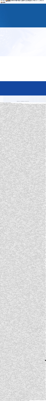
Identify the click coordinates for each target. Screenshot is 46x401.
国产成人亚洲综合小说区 (26, 393)
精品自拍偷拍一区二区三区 (43, 367)
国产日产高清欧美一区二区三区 (12, 104)
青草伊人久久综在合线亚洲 (21, 390)
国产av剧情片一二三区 (37, 393)
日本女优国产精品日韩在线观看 (32, 378)
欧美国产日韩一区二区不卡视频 (42, 121)
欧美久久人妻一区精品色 (10, 168)
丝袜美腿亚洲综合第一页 (23, 389)
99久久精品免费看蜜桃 (33, 162)
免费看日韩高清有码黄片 (5, 137)
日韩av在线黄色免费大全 (34, 197)
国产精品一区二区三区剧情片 (6, 147)
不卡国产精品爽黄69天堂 (24, 320)
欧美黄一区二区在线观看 (16, 222)
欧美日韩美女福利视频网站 (22, 272)
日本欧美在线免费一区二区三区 (20, 319)
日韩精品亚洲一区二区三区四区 (22, 346)
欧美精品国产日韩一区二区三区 (22, 222)
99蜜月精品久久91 (2, 248)
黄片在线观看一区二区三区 (28, 266)
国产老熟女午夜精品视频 (39, 266)
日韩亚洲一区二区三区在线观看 (42, 319)
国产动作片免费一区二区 (6, 354)
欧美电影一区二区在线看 (27, 328)
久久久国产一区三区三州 (10, 295)
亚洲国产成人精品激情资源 (22, 238)
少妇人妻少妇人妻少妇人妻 (8, 319)
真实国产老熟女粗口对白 (12, 147)
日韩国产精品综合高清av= (29, 178)
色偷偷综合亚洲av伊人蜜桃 (42, 323)
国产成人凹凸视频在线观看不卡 (13, 160)
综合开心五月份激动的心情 (6, 341)
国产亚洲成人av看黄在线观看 (31, 368)
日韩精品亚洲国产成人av (35, 262)
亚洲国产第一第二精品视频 (42, 310)
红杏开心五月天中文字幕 (17, 394)
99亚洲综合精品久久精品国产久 (11, 134)
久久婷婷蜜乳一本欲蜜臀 (29, 117)
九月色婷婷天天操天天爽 (41, 296)
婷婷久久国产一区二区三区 (40, 357)
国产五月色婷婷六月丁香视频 (27, 292)
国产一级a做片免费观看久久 (26, 361)
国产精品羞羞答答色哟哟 (42, 234)
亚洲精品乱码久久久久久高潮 (10, 226)
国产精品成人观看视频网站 (5, 249)
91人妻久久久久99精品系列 (28, 308)
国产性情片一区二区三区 (17, 339)
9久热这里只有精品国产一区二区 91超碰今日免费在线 (20, 150)
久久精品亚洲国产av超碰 (13, 325)
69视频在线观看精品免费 (21, 393)
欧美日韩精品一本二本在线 (43, 109)
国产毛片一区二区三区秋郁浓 (13, 136)
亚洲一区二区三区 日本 (3, 353)
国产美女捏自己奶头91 (27, 187)
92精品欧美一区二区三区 (25, 107)
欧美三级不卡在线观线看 (20, 142)
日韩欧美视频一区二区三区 (19, 325)
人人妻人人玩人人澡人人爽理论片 (15, 198)
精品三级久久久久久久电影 (13, 367)
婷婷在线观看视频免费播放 (8, 305)
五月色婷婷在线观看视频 (26, 190)
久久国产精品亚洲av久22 (31, 125)
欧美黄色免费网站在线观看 (24, 171)
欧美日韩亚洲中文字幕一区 (30, 151)
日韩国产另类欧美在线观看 (19, 360)
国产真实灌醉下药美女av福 (5, 272)
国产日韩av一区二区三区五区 (38, 215)
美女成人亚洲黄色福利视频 (31, 241)
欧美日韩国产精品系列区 (17, 147)
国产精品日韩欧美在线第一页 (31, 148)
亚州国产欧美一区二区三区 (30, 227)
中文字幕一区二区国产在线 (20, 179)
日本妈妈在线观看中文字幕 (24, 167)
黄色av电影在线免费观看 (41, 181)
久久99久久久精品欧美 (33, 286)
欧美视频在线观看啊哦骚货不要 (14, 215)
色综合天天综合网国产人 (15, 218)
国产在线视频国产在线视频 (18, 134)
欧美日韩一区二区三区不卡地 (19, 378)
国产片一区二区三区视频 (10, 332)
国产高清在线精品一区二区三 (29, 269)
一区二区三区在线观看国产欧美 (37, 275)
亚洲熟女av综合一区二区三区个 (13, 231)
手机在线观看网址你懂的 (36, 255)
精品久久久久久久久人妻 (37, 285)
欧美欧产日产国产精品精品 (16, 400)
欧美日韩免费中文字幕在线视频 (24, 228)
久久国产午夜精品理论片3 (25, 375)
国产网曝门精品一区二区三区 (39, 237)
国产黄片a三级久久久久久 (17, 385)
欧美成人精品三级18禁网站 (24, 344)
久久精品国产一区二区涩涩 (3, 145)
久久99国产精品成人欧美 (39, 321)
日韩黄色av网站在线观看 (24, 330)
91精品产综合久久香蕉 (33, 364)
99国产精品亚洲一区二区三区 (18, 159)
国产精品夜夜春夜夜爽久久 (27, 280)
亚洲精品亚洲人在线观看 (41, 346)
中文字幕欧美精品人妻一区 (30, 181)
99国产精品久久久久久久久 (11, 209)
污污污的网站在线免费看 (37, 247)
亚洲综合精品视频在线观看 (11, 394)
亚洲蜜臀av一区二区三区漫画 (37, 267)
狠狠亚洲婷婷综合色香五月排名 (21, 308)
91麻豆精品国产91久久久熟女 (3, 368)
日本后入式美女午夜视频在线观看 (9, 172)
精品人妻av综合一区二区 (11, 220)
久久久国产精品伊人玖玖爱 (11, 244)
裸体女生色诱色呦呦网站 (4, 239)
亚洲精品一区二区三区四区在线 (18, 176)
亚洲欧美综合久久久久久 (39, 173)
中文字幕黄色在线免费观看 (21, 218)
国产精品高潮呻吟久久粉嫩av (4, 198)
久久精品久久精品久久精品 (24, 184)
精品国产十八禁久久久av (38, 106)
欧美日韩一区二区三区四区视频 (24, 124)
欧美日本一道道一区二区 (34, 140)
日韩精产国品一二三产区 (26, 170)
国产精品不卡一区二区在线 (23, 274)
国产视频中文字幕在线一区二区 (42, 222)
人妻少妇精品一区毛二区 (13, 204)
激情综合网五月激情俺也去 (41, 260)
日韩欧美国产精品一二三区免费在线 (6, 200)
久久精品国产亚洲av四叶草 (22, 242)
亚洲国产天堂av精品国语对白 (38, 298)
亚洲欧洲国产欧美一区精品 (4, 144)
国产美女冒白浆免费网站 (6, 107)
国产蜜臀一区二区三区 (11, 111)
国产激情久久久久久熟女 (40, 272)
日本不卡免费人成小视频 (39, 242)
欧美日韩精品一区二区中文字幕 (4, 400)
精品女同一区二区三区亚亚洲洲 (12, 176)
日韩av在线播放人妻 (6, 242)
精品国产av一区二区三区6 (37, 241)
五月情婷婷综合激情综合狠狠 (42, 134)
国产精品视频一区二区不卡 (8, 300)
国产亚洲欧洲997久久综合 (37, 154)
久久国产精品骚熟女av (42, 353)
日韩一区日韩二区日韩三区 (8, 349)
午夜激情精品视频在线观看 (43, 179)
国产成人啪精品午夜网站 (39, 145)
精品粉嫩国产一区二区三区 (28, 386)
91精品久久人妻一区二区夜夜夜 (27, 390)
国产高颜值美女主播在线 (41, 396)
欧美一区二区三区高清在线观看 (4, 110)
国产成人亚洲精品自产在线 (35, 132)
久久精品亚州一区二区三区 (22, 211)
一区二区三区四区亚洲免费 (38, 192)
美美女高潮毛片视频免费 (7, 258)
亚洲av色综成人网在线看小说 (8, 285)
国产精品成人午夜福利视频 (34, 366)
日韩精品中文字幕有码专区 (41, 117)
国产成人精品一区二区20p (30, 203)
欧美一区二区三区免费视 (22, 260)
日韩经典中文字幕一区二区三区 (36, 354)
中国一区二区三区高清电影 (22, 161)
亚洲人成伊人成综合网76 (8, 245)
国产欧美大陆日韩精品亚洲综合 (7, 131)
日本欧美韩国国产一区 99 (30, 134)
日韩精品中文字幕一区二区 (17, 148)
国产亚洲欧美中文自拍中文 (40, 316)
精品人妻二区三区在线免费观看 (17, 124)
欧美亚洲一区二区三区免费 (22, 316)
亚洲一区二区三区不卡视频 (3, 273)
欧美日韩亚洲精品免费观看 (27, 173)
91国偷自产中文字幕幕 (22, 355)
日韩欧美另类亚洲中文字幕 (31, 285)
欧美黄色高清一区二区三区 (40, 249)
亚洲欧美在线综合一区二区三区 (11, 379)
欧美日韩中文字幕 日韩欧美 (26, 154)
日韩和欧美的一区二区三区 (11, 270)
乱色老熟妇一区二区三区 (6, 156)
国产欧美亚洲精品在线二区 (42, 204)
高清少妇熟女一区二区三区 (5, 219)
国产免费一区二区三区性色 (10, 393)
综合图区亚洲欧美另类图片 (32, 273)
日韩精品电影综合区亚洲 (34, 289)
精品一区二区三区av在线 (11, 106)
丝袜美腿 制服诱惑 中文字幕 (32, 231)
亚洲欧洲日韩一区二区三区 (6, 117)
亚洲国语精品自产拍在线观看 (32, 251)
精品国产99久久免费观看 (20, 353)
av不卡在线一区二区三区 (6, 342)
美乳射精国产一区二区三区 (11, 303)
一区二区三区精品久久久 (43, 170)
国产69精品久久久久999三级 (31, 204)
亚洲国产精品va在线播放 (20, 114)
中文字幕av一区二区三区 (30, 156)
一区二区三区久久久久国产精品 (39, 120)
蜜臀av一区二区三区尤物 (42, 190)
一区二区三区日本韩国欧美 (33, 165)
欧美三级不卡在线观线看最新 (17, 202)
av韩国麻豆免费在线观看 (22, 147)
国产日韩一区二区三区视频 (28, 334)
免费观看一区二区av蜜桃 (42, 164)
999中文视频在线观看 (5, 286)
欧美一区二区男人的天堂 (17, 137)
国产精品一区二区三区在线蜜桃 (10, 140)
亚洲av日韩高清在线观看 (41, 269)
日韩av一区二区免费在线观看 (36, 209)
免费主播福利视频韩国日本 (42, 363)
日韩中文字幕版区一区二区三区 (32, 350)
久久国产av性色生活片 (21, 145)
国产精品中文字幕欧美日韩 (40, 214)
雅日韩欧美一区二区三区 (35, 270)
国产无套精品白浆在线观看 (13, 184)
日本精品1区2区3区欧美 (8, 123)
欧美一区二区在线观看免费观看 (29, 206)
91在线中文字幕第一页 (24, 342)
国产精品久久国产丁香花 (11, 399)
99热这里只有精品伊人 (22, 187)
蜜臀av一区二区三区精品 (20, 186)
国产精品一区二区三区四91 (36, 323)
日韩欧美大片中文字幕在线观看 (24, 200)
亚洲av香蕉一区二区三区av (39, 147)
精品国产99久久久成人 (14, 299)
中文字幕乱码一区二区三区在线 (34, 390)
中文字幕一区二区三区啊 (42, 317)
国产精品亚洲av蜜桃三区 (7, 283)
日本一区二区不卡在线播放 (42, 382)
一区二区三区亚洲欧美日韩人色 (33, 283)
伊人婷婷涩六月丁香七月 (40, 137)
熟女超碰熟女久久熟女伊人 (33, 309)
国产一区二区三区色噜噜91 (24, 181)
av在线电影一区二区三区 (31, 190)
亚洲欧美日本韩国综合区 (33, 343)
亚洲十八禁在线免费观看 (31, 179)
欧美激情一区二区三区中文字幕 (23, 233)
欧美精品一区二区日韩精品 (28, 272)
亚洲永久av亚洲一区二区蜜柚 (31, 383)
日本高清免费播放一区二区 (17, 249)
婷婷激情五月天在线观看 (4, 377)
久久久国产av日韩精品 (8, 194)
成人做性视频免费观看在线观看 (33, 256)
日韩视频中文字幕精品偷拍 (22, 135)
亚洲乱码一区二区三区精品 (23, 202)
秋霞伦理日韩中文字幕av (36, 382)
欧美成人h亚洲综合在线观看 (5, 256)
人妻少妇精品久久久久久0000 (21, 278)
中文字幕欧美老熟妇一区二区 (25, 156)
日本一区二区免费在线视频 (25, 237)
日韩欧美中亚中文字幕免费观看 (40, 110)
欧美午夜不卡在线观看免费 (4, 253)
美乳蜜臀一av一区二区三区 (28, 223)
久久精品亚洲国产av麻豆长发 (29, 311)
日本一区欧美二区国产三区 (8, 328)
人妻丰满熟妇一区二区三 (8, 125)
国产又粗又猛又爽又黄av (15, 153)
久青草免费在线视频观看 (9, 173)
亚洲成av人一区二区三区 (41, 253)
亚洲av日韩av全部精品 (3, 328)
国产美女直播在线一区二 (3, 162)
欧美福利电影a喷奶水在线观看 (6, 159)
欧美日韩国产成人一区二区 (29, 197)
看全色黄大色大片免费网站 (25, 136)
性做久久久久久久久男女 (12, 200)
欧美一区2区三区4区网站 (22, 115)
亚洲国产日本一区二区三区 (22, 223)
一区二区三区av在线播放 (27, 106)
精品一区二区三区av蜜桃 (29, 202)
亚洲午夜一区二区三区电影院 (25, 277)
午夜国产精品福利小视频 (19, 317)
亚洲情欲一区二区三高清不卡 (10, 122)
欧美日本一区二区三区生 (34, 355)
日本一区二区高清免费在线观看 (13, 321)
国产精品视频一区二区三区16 (5, 134)
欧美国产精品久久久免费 (27, 219)
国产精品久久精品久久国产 (41, 128)
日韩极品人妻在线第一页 (16, 386)
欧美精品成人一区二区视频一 (28, 355)
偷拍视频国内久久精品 (6, 192)
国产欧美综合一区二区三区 (16, 259)
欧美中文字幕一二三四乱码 (24, 244)
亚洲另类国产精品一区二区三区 (26, 349)
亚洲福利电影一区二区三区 (25, 397)
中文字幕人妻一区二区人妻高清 (24, 379)
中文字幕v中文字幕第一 (41, 239)
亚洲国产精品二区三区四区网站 (32, 291)
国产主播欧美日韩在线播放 (5, 331)
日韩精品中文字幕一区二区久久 (17, 209)
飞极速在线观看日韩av (19, 240)
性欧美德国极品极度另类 (22, 281)
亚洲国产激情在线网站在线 (11, 381)
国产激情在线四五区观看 (13, 349)
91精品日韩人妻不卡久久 (28, 399)
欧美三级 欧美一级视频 (22, 249)
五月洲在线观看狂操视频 (19, 342)
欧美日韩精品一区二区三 (12, 341)
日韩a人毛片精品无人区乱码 (37, 313)
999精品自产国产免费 (13, 345)
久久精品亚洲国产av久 (38, 343)
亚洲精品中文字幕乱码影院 (18, 183)
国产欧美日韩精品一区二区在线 (22, 157)
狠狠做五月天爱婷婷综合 (18, 109)
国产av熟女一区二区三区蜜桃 (16, 286)
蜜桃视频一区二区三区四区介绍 (22, 399)
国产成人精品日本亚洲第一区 (34, 217)
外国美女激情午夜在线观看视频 (12, 342)
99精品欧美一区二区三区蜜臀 (30, 325)
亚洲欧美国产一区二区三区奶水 (31, 380)
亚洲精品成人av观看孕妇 (18, 146)
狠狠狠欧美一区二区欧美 (10, 292)
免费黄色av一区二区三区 (40, 118)
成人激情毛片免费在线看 (37, 383)
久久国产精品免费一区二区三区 (37, 288)
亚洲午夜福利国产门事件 (37, 123)
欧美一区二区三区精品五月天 (14, 123)
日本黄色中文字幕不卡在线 (35, 220)
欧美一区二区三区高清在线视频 (18, 192)
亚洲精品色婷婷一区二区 (21, 216)
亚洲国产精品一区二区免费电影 (19, 107)
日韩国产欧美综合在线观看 (8, 345)
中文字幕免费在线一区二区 (24, 388)
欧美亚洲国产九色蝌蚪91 (27, 347)
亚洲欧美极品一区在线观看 (11, 124)
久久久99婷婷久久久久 (26, 338)
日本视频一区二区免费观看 (20, 160)
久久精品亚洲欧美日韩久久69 (5, 381)
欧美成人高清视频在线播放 (13, 212)
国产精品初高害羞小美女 (32, 361)
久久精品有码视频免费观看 (15, 391)
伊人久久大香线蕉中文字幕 (21, 391)
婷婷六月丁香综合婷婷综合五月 (30, 255)
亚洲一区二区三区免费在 (39, 345)
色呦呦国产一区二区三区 (11, 223)
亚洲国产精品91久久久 (41, 178)
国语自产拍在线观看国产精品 (19, 367)
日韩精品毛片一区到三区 (34, 295)
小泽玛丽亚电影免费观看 (35, 236)
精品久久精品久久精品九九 (43, 125)
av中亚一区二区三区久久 (25, 336)
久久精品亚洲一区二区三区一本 (19, 225)
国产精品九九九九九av (14, 114)
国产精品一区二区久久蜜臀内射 (15, 250)
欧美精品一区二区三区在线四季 (8, 114)
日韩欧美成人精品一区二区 (24, 109)
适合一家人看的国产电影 (35, 167)
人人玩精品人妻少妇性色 (42, 156)
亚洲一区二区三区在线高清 (3, 396)
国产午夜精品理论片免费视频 (7, 160)
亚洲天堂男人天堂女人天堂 (12, 146)
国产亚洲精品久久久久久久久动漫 (14, 334)
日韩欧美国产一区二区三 (17, 219)
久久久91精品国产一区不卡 (40, 104)
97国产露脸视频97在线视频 (32, 143)
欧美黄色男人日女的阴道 (29, 159)
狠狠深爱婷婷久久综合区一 (17, 381)
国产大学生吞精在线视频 (12, 374)
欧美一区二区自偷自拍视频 (33, 252)
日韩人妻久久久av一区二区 (11, 249)
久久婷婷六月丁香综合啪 (11, 281)
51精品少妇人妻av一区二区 (15, 142)
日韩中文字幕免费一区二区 (36, 239)
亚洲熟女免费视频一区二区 (28, 113)
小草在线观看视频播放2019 (43, 354)
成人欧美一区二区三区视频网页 (25, 192)
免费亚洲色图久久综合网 (33, 198)
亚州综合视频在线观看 (34, 110)
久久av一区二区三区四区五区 (11, 272)
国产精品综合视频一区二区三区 (13, 333)
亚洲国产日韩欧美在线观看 (28, 140)
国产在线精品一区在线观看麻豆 (18, 327)
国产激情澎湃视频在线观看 (34, 214)
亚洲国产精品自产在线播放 (4, 278)
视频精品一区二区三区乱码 (13, 228)
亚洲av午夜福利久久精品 (13, 258)
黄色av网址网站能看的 (5, 168)
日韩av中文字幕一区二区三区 (35, 117)
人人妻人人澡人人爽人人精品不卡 (17, 244)
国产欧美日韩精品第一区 (22, 180)
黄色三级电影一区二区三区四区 (40, 180)
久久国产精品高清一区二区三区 (30, 310)
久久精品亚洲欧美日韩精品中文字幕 (29, 239)
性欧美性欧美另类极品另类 (42, 261)
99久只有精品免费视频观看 (11, 365)
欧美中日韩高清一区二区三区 (4, 364)
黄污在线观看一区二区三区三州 (12, 183)
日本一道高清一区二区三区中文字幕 (27, 372)
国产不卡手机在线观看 (15, 173)
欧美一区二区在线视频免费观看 (30, 109)
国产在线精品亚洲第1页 (7, 360)
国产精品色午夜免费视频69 (30, 158)
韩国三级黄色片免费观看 (14, 317)
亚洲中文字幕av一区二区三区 (17, 206)
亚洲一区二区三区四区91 (34, 307)
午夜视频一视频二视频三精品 (29, 346)
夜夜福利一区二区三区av (10, 266)
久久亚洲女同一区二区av (18, 139)
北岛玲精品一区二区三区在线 (6, 203)
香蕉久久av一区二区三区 (13, 356)
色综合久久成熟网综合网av (37, 367)
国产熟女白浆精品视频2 (25, 353)
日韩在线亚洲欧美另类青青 (10, 361)
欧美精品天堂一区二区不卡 (37, 153)
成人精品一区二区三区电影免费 (39, 218)
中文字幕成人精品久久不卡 (8, 302)
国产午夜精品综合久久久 (22, 295)
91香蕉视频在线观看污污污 (6, 269)
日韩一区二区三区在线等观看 (28, 249)
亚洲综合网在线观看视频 (4, 314)
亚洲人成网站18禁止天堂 (20, 397)
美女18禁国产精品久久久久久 (28, 110)
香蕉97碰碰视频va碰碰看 (34, 184)
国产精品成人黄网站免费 (34, 115)
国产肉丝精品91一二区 (20, 302)
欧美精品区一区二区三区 (23, 258)
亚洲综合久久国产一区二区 (35, 352)
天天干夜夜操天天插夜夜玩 (25, 191)
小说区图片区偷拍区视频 (14, 350)
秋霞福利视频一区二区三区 (9, 170)
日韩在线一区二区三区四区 (6, 222)
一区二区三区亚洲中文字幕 (38, 186)
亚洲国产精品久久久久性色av (14, 154)
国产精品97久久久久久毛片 (5, 129)
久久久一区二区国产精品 (36, 151)
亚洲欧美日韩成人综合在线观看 (42, 209)
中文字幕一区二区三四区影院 (6, 220)
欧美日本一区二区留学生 (6, 374)
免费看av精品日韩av (9, 198)
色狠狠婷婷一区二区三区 (43, 267)
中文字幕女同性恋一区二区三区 (18, 203)
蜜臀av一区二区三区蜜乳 (31, 363)
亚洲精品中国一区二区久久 (19, 285)
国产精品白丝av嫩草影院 (22, 341)
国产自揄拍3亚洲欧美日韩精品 (24, 270)
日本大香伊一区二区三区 (16, 211)
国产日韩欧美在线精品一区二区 (40, 217)
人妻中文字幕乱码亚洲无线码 (17, 140)
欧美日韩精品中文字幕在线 (5, 332)
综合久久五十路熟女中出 (36, 139)
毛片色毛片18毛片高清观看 (42, 342)
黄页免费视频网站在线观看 (14, 194)
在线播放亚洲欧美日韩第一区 (16, 115)
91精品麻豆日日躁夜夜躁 (11, 202)
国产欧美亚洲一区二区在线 (3, 241)
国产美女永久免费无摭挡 (39, 150)
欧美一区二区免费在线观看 (31, 317)
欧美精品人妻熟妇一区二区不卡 (25, 240)
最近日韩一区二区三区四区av (13, 179)
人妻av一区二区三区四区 (6, 139)
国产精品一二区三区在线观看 (16, 161)
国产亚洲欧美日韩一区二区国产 (37, 114)
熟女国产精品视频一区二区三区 (30, 303)
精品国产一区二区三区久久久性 (11, 144)
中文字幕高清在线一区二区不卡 (24, 146)
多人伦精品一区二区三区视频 (13, 133)
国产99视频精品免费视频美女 (6, 104)
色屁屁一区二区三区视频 (22, 129)
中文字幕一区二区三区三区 (37, 112)
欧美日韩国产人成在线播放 (7, 297)
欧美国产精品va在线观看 (11, 269)
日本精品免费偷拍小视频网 (23, 253)
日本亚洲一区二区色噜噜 (23, 239)
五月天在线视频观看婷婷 (18, 258)
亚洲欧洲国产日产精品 (35, 183)
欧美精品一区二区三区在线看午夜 (24, 148)
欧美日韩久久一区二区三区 (14, 191)
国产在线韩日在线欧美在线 (28, 172)
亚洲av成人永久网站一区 (21, 256)
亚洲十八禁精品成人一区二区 (30, 253)
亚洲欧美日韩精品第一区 (42, 124)
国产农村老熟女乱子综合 (35, 296)
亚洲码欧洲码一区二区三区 (14, 131)
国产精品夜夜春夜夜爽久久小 (39, 182)
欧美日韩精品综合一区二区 (7, 133)
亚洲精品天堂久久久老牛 (5, 126)
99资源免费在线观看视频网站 (15, 343)
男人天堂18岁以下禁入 (26, 259)
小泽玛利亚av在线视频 (36, 204)
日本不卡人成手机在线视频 (3, 369)
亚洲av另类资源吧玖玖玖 (29, 392)
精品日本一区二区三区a (2, 302)
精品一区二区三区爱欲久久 (23, 144)
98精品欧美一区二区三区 (35, 356)
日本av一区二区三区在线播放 (41, 197)
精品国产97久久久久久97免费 (33, 345)
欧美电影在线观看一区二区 (6, 183)
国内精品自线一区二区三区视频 (37, 331)
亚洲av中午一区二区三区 (35, 206)
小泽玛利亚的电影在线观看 (32, 225)
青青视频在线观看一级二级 (30, 169)
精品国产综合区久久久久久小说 (24, 134)
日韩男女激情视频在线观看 (27, 321)
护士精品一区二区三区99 (5, 260)
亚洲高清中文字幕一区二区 (18, 374)
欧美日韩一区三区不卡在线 (17, 129)
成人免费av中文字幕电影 (40, 132)
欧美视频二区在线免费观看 (9, 162)
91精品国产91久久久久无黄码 (20, 154)
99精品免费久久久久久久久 (13, 193)
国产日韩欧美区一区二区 (5, 209)
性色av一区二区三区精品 (14, 170)
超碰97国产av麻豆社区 (19, 297)
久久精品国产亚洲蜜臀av (41, 203)
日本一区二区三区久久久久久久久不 (35, 161)
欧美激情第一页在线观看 (7, 212)
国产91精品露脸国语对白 (23, 209)
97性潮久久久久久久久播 (26, 112)
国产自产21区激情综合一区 (33, 211)
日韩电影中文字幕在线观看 (19, 368)
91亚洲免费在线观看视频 (21, 286)
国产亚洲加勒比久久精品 (31, 131)
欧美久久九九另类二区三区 (16, 266)
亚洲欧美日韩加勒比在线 (15, 267)
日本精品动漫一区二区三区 (24, 297)
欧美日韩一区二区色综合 (7, 330)
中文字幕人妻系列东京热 (33, 223)
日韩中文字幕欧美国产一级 (10, 377)
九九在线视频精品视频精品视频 (39, 248)
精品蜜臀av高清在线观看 (22, 219)
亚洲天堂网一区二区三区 (27, 278)
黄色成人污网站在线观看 (3, 165)
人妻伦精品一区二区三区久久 (26, 186)
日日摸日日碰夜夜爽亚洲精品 (31, 124)
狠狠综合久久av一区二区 (10, 180)
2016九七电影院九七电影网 (37, 133)
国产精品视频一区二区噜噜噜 (13, 117)
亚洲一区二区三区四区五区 (18, 264)
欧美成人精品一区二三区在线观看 (32, 349)
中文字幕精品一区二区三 (38, 212)
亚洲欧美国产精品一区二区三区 (11, 371)
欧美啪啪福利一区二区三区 (3, 347)
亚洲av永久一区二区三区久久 (37, 299)
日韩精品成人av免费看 (2, 258)
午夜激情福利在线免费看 (24, 204)
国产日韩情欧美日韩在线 (17, 217)
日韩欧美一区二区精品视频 (23, 121)
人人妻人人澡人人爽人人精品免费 (41, 115)
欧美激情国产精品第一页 (41, 356)
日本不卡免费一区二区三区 (38, 333)
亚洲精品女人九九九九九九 (29, 220)
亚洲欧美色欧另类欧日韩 (40, 135)
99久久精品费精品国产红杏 (4, 173)
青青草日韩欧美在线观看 (42, 175)
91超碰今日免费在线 (33, 394)
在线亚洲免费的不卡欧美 (5, 339)
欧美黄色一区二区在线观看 (19, 333)
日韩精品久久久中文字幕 (35, 264)
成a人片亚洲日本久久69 (22, 113)
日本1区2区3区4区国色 (23, 311)
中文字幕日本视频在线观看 (5, 365)
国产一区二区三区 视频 (28, 147)
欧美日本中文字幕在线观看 (13, 378)
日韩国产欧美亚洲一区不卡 (29, 128)
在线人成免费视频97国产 (37, 231)
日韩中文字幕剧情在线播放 (18, 151)
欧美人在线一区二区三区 (23, 206)
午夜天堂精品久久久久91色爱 (24, 104)
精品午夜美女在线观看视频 (34, 113)
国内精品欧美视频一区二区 (11, 137)
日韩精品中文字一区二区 (18, 323)
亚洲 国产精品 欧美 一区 (30, 300)
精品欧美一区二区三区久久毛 (35, 260)
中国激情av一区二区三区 (40, 167)
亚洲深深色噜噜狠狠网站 (6, 189)
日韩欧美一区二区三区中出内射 (32, 120)
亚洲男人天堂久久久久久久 (42, 320)
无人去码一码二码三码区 (22, 307)
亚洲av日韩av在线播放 (34, 122)
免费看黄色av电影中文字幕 (38, 228)
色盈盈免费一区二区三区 (28, 385)
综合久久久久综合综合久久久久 (32, 248)
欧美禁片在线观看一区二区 (31, 336)
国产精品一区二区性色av (28, 287)
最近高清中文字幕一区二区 (7, 171)
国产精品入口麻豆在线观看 (34, 168)
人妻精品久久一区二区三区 (17, 144)
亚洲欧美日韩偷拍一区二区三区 (15, 328)
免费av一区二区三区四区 (27, 381)
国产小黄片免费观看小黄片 (40, 335)
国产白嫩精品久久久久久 (23, 296)
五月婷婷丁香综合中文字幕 (3, 170)
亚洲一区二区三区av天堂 (34, 324)
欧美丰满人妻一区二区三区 (21, 143)
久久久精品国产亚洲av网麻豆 (23, 164)
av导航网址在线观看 (21, 400)
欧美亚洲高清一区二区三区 (34, 118)
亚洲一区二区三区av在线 (24, 175)
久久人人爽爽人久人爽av (8, 215)
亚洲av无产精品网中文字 (39, 256)
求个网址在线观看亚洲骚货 (12, 203)
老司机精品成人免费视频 (23, 128)
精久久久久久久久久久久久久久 (29, 354)
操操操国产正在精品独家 (20, 190)
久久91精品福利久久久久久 (5, 106)
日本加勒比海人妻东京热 (43, 112)
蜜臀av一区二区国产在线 (32, 250)
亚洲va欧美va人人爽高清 (26, 125)
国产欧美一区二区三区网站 (6, 167)
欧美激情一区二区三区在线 (32, 106)
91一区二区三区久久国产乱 (10, 190)
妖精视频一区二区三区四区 (31, 193)
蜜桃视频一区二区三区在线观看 (30, 331)
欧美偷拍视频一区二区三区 (21, 168)
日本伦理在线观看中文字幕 (37, 193)
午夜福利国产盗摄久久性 (42, 123)
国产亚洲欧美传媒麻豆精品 (43, 133)
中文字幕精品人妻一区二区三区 (42, 236)
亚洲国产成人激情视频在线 (7, 227)
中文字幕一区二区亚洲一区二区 (14, 302)
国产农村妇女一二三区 (29, 104)
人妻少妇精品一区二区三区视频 (21, 165)
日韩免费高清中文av (18, 104)
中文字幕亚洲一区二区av (37, 251)
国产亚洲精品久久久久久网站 (6, 231)
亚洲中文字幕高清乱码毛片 (31, 133)
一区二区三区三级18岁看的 (41, 270)
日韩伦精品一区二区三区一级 (20, 298)
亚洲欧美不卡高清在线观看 (29, 342)
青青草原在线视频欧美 (40, 146)
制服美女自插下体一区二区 (20, 123)
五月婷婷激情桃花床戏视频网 (7, 320)
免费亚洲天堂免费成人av (15, 278)
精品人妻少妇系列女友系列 (23, 126)
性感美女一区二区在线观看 (12, 128)
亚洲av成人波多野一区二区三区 (29, 296)
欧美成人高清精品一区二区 (24, 151)
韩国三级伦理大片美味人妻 (16, 252)
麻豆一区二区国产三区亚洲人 (36, 181)
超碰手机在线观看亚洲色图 (26, 263)
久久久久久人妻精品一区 (23, 178)
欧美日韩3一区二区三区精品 (35, 137)
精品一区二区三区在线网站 (41, 311)
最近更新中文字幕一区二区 (11, 288)
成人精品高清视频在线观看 (21, 343)
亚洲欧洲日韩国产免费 (5, 190)
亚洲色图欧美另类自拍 (20, 284)
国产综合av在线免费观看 (37, 205)
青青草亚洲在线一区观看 (32, 319)
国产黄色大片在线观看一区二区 (16, 295)
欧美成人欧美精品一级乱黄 (36, 156)
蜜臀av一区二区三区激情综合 (5, 176)
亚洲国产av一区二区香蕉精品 (28, 341)
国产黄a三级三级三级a (21, 106)
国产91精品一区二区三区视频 (24, 158)
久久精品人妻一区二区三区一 (29, 132)
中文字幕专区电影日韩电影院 (34, 238)
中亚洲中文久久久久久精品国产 (13, 375)
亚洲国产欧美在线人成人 (2, 345)
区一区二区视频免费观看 (42, 148)
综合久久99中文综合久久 (23, 374)
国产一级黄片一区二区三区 (34, 388)
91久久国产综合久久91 (29, 344)
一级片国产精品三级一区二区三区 (35, 392)
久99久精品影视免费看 (10, 132)
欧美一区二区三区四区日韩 (40, 238)
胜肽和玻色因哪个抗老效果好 (26, 195)
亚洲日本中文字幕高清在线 (13, 205)
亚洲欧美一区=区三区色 (16, 216)
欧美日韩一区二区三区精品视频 (21, 214)
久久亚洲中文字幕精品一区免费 (16, 132)
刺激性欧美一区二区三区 (25, 179)
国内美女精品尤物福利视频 (11, 316)
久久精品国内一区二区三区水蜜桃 (39, 338)
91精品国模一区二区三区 (16, 223)
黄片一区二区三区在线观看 (10, 115)
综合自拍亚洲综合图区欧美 (22, 110)
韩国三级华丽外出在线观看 (30, 111)
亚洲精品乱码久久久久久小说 (13, 360)
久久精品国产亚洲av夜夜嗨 (32, 358)
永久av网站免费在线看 (41, 325)
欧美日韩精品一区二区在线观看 (4, 113)
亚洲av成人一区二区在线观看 (42, 159)
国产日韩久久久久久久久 (13, 291)
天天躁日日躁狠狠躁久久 (8, 280)
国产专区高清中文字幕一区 (34, 335)
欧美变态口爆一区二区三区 (10, 400)
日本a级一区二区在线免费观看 (29, 226)
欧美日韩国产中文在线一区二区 (40, 365)
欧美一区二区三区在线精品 (26, 241)
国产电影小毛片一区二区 (24, 183)
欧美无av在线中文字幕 (24, 208)
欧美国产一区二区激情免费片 (32, 107)
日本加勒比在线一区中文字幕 (33, 195)
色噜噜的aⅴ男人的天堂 (5, 244)
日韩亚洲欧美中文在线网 (29, 258)
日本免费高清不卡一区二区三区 (34, 172)
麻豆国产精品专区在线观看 (18, 197)
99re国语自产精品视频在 (36, 322)
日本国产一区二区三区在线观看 (36, 208)
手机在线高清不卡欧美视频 (21, 338)
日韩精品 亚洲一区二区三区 (15, 214)
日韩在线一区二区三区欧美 (21, 250)
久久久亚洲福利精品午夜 (16, 106)
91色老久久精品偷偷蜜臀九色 (36, 222)
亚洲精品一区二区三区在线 (19, 212)
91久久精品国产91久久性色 (5, 355)
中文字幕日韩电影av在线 (30, 200)
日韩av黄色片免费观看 (26, 143)
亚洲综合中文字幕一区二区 (6, 128)
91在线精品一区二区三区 (10, 286)
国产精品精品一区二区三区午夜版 (6, 322)
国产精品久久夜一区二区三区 (40, 122)
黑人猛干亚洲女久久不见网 (42, 374)
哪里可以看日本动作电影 (34, 332)
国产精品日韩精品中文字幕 (31, 302)
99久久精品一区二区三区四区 (30, 244)
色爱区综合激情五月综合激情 (41, 307)
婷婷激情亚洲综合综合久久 (14, 263)
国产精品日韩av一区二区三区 (27, 182)
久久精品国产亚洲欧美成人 (20, 112)
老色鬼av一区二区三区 (2, 300)
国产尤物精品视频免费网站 (35, 258)
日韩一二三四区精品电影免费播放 (30, 382)
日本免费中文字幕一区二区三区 (8, 143)
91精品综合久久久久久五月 (38, 143)
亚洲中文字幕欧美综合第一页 (7, 344)
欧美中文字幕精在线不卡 (39, 280)
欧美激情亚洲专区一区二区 (41, 276)
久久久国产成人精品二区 (30, 270)
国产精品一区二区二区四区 (26, 275)
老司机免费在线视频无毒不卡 (35, 272)
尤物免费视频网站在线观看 (29, 234)
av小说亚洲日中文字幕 (22, 118)
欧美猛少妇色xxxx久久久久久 (20, 173)
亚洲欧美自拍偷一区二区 (6, 294)
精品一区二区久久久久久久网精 (8, 186)
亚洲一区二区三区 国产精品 (28, 180)
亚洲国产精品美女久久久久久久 (9, 218)
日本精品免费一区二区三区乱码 (19, 363)
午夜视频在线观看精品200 (15, 143)
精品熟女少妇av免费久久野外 (22, 328)
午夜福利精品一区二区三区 (7, 237)
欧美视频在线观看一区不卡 (19, 247)
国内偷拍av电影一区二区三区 (22, 364)
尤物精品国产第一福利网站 (12, 366)
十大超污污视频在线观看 (9, 278)
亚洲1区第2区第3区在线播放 (19, 294)
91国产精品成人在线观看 (23, 324)
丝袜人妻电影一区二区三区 (38, 394)
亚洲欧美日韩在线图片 (31, 322)
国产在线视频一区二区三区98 (32, 186)
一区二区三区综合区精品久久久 (39, 162)
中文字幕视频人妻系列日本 (20, 215)
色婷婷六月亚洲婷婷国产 (24, 368)
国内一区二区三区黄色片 (31, 114)
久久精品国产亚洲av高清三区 (36, 342)
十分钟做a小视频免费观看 (18, 296)
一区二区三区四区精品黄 (3, 284)
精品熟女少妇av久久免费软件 (24, 111)
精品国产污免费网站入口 (38, 129)
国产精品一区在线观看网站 (8, 195)
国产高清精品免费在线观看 (31, 367)
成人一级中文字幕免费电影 (37, 375)
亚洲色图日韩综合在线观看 (19, 175)
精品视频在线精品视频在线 (19, 136)
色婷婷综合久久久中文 (36, 380)
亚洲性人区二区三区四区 (23, 385)
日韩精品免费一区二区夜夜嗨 (39, 358)
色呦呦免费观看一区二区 (24, 323)
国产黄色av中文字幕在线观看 (12, 178)
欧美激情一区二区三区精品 (16, 364)
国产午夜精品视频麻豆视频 (4, 266)
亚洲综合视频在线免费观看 (33, 328)
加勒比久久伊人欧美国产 (43, 299)
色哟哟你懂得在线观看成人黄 (17, 239)
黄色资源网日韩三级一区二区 (7, 225)
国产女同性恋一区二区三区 (10, 164)
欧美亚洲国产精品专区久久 (5, 274)
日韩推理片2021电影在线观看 (33, 280)
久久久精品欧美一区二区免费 (15, 289)
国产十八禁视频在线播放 (41, 371)
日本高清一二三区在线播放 (28, 238)
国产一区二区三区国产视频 (9, 289)
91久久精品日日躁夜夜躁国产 (4, 307)
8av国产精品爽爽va (35, 233)
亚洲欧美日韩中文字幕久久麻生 (35, 126)
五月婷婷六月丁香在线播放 (17, 220)
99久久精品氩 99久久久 (7, 229)
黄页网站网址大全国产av (21, 153)
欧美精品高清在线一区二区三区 (9, 145)
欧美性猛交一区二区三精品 (7, 184)
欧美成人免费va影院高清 (34, 180)
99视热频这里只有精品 (38, 306)
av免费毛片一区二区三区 (15, 393)
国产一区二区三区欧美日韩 (18, 121)
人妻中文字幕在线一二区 (9, 391)
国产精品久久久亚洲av (30, 146)
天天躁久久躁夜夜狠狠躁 (7, 388)
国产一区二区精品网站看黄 (31, 176)
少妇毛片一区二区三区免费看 (38, 292)
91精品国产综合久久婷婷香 (30, 183)
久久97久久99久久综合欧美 (41, 287)
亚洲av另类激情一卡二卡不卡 (36, 111)
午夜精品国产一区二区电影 (33, 182)
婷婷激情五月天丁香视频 (34, 202)
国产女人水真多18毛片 (6, 146)
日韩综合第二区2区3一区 (9, 306)
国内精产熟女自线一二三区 (16, 110)
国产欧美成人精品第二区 (16, 226)
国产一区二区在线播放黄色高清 (35, 159)
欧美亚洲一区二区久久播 (16, 281)
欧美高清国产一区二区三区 (12, 189)
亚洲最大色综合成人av (22, 352)
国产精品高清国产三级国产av (36, 360)
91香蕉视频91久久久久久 (37, 310)
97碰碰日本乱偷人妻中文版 (22, 276)
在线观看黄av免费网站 (17, 272)
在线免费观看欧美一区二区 (7, 205)
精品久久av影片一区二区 (19, 191)
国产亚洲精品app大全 (16, 365)
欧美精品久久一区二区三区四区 (14, 397)
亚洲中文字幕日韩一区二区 (17, 189)
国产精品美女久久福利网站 (30, 294)
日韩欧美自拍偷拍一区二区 (40, 172)
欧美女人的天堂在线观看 (24, 169)
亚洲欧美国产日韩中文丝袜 (34, 135)
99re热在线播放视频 (23, 189)
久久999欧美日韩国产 (30, 284)
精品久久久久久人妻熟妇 (30, 175)
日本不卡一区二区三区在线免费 (28, 115)
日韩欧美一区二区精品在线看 (25, 247)
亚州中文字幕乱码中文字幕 (10, 287)
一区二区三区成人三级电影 (18, 120)
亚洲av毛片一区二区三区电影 (28, 198)
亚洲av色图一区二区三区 (24, 159)
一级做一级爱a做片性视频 (31, 298)
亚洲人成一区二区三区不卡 (22, 386)
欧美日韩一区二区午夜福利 (28, 137)
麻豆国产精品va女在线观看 (25, 261)
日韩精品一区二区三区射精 (37, 368)
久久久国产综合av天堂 (33, 372)
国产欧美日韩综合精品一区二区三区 (21, 162)
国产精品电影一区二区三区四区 (33, 216)
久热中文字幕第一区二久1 (39, 198)
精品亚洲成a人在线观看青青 (12, 181)
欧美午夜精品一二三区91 (33, 129)
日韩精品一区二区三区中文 (24, 229)
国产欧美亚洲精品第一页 (23, 392)
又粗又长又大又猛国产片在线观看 (10, 389)
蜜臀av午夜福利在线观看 (29, 327)
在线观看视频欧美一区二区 (11, 219)
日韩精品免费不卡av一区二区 (42, 171)
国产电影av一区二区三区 (19, 299)
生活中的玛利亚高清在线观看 (11, 311)
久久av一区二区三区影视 (12, 310)
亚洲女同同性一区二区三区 (42, 208)
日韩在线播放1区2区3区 (13, 277)
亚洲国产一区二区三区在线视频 (26, 345)
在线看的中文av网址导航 (12, 118)
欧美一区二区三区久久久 (36, 203)
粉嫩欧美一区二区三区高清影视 (31, 160)
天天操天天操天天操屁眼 (36, 320)
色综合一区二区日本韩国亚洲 (36, 121)
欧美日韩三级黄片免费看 (32, 154)
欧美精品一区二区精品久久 (42, 322)
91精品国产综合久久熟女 (14, 162)
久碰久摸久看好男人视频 (18, 184)
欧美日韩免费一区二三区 (10, 259)
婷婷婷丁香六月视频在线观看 (4, 393)
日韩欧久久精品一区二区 (16, 357)
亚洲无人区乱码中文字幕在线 (32, 247)
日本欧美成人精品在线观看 (39, 230)
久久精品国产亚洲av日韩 (19, 194)
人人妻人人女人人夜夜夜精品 (12, 158)
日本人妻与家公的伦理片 (39, 355)
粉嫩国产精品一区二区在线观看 (25, 120)
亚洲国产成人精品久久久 (43, 176)
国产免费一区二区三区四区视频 (16, 332)
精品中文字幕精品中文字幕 (14, 125)
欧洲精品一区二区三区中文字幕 (17, 111)
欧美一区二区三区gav (41, 169)
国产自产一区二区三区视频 (36, 144)
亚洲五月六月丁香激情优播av (24, 303)
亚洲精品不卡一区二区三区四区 (27, 357)
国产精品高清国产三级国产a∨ (34, 385)
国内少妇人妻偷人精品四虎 (28, 126)
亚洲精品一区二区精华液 (13, 237)
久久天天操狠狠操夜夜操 (41, 189)
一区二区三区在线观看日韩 (12, 159)
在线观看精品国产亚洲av (24, 310)
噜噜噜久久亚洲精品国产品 (36, 169)
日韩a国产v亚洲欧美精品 (33, 219)
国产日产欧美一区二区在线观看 (13, 297)
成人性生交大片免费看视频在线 (7, 350)
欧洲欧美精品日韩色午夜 (39, 347)
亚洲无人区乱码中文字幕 (25, 205)
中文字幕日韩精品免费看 (37, 125)
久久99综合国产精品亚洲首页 (38, 107)
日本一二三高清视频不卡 (25, 299)
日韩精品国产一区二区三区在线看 (26, 369)
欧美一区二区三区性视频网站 (4, 201)
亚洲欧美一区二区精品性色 (19, 261)
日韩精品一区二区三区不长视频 (10, 253)
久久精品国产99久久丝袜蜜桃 (12, 169)
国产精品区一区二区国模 (4, 216)
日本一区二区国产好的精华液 (12, 139)
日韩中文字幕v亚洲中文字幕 (9, 369)
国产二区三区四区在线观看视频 (17, 303)
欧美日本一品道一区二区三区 (23, 236)
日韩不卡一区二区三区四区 (21, 289)
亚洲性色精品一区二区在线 (22, 172)
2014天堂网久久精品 (37, 319)
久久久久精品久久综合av (30, 191)
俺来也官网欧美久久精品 (33, 381)
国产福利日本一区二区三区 (28, 252)
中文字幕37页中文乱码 (18, 117)
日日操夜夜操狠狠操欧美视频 (9, 182)
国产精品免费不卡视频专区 (13, 208)
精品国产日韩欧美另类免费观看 (39, 286)
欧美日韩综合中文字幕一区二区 (33, 187)
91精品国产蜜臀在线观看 (7, 151)
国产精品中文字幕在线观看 (17, 128)
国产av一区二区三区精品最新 (9, 308)
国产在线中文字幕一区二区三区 (16, 122)
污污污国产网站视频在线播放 (17, 274)
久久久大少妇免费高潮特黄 (3, 386)
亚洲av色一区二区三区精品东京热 (20, 305)
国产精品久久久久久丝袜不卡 (37, 179)
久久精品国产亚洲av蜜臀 (7, 109)
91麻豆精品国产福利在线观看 (7, 263)
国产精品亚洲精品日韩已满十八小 (12, 156)
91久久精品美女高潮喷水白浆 (4, 252)
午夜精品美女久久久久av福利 (41, 184)
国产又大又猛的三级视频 (39, 201)
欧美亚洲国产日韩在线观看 (26, 153)
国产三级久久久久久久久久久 (38, 397)
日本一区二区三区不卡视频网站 (25, 212)
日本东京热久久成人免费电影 (19, 169)
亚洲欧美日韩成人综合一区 (13, 300)
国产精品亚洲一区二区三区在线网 (27, 145)
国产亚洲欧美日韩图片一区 (33, 218)
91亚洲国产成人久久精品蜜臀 (39, 278)
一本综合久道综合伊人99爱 (41, 262)
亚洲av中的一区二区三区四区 (6, 366)
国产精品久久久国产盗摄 (24, 327)
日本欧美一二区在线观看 (30, 229)
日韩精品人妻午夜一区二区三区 (11, 234)
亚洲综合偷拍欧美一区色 (11, 126)
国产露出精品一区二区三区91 (29, 164)
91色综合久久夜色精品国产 (31, 299)
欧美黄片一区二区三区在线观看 (42, 161)
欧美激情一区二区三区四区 (4, 259)
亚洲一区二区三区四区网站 (41, 183)
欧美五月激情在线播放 (11, 222)
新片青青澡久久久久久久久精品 (7, 193)
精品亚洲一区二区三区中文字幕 (26, 333)
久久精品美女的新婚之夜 (36, 190)
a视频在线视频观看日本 (4, 226)
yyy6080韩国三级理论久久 (29, 208)
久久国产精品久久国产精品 (27, 286)
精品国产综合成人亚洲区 (4, 295)
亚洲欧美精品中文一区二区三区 (36, 175)
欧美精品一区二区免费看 (25, 284)
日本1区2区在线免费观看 (29, 264)
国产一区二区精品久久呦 (3, 218)
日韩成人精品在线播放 (36, 325)
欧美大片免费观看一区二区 (10, 252)
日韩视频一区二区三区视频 (18, 200)
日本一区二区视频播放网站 (28, 118)
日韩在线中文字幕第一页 (14, 112)
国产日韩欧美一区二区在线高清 (14, 195)
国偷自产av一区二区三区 (34, 266)
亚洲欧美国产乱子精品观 (29, 233)
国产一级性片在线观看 (25, 380)
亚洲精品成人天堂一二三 (40, 366)
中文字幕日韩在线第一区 (13, 330)
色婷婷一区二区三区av (32, 389)
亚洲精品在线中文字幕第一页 (23, 122)
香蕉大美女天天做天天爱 (23, 197)
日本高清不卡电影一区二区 (40, 324)
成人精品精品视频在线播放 (31, 112)
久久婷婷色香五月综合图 (6, 111)
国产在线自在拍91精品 (7, 120)
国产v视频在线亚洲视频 (40, 258)
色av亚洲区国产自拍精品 (34, 339)
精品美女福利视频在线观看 (28, 157)
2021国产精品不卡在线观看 (37, 302)
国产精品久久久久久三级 (30, 297)
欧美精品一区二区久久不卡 (19, 133)
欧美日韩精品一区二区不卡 (13, 363)
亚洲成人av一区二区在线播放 (24, 288)
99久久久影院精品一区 (43, 195)
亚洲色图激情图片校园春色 (25, 193)
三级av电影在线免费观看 (7, 321)
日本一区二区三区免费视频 (25, 176)
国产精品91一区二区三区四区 (7, 248)
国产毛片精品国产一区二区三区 (41, 202)
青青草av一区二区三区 (12, 327)
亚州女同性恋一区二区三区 (4, 346)
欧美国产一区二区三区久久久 (3, 306)
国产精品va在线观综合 (32, 313)
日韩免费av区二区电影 (32, 153)
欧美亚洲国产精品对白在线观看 (35, 128)
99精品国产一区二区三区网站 (27, 343)
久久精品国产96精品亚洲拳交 (23, 132)
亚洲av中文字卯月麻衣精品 (13, 227)
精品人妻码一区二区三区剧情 (3, 309)
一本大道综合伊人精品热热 (9, 284)
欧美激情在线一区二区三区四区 (31, 228)
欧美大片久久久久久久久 (13, 305)
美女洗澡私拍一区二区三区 (3, 338)
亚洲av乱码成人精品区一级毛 (18, 311)
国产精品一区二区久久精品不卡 (27, 289)
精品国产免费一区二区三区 (23, 366)
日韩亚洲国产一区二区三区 (10, 346)
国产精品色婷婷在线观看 (5, 223)
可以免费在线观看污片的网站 (4, 112)
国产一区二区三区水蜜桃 (9, 187)
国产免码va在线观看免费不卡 (28, 295)
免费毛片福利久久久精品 (12, 385)
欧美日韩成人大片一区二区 (42, 336)
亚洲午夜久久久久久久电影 (35, 327)
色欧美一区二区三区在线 (5, 399)
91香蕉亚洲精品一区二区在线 (5, 270)
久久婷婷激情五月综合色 (28, 161)
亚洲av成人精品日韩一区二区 (19, 356)
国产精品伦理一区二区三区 (33, 369)
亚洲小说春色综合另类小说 (7, 118)
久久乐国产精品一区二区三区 (16, 164)
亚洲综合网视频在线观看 (6, 385)
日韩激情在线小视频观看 (18, 392)
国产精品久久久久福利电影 (41, 220)
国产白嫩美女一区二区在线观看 (40, 113)
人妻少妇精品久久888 (31, 142)
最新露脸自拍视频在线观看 (39, 328)
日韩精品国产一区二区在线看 (19, 330)
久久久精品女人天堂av (29, 184)
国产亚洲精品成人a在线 (26, 123)
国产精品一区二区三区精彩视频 (25, 291)
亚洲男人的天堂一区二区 (16, 314)
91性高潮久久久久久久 (3, 135)
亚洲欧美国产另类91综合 (17, 354)
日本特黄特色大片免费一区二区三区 (9, 267)
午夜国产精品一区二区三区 (11, 129)
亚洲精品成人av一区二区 (12, 255)
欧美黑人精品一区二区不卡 (32, 306)
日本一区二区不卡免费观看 (13, 225)
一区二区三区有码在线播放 (19, 231)
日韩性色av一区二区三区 (11, 148)
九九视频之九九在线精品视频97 (30, 323)
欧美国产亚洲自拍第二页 (18, 156)
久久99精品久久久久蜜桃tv (27, 218)
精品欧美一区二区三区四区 (37, 124)
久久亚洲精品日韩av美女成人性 (34, 334)
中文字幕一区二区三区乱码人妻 (35, 374)
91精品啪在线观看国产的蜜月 (5, 352)
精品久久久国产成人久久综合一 (39, 369)
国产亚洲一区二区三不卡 (27, 165)
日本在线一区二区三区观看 (33, 242)
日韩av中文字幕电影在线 (28, 129)
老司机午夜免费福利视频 (40, 168)
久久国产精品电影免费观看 (25, 300)
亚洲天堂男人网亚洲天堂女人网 (35, 178)
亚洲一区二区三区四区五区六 (39, 309)
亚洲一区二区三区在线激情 (15, 338)
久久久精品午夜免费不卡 (16, 168)
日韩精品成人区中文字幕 (8, 353)
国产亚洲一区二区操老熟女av (13, 247)
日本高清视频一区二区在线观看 (20, 321)
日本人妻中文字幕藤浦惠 (35, 227)
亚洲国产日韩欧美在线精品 (30, 139)
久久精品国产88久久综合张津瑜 (23, 262)
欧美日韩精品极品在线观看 (6, 181)
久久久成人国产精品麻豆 (43, 277)
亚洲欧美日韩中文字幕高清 (5, 197)
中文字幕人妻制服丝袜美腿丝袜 (13, 107)
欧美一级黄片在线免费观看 (36, 191)
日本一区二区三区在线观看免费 (10, 211)
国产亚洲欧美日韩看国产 (13, 109)
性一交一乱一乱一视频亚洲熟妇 (9, 165)
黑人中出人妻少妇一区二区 (31, 123)
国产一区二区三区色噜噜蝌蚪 (19, 251)
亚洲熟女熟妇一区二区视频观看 (17, 382)
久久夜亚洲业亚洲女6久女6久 (33, 305)
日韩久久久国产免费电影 (4, 161)
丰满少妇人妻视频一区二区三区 (28, 189)
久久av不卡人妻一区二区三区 (32, 212)
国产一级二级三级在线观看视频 (3, 122)
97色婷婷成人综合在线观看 (37, 148)
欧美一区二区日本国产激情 (4, 292)
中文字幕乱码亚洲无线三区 (27, 305)
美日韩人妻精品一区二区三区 (8, 372)
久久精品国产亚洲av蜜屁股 (6, 264)
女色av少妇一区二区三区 (26, 365)
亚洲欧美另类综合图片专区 (24, 203)
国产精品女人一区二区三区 (25, 114)
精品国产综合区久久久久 (15, 273)
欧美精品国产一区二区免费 (33, 147)
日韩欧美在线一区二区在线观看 (40, 388)
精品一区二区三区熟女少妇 (16, 316)
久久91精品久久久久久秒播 (7, 121)
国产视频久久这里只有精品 (9, 313)
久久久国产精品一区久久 (37, 361)
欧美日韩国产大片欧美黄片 (11, 217)
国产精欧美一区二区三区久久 (40, 157)
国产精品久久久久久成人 (43, 375)
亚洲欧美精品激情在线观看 (23, 354)
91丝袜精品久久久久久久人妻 (37, 263)
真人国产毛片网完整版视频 (32, 215)
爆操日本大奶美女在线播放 (7, 378)
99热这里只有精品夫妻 (24, 227)
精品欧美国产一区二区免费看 (33, 347)
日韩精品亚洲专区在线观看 (42, 245)
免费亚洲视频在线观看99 (39, 341)
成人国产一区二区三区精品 (39, 259)
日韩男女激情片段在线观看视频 (38, 194)
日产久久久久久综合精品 (6, 169)
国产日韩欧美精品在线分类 (13, 261)
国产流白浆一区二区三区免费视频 (29, 377)
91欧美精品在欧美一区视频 (16, 287)
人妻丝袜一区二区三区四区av (42, 200)
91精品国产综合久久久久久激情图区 (8, 214)
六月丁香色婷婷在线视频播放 (37, 176)
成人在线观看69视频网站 (37, 336)
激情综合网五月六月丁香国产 (43, 360)
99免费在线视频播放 (6, 158)
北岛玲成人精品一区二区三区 (25, 285)
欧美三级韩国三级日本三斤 (39, 372)
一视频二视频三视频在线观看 (28, 135)
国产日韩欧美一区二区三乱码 (38, 391)
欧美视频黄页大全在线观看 (25, 133)
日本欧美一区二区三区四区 (34, 157)
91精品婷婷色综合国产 (17, 118)
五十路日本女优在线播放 (27, 250)
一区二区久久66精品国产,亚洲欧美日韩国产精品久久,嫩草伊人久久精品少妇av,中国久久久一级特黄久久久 (11, 103)
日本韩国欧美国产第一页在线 (8, 157)
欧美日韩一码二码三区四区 (26, 215)
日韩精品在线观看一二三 (12, 171)
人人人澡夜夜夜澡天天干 (18, 228)
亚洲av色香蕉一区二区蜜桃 (4, 140)
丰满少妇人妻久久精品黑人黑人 (38, 273)
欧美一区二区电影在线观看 (19, 204)
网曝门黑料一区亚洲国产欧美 (42, 142)
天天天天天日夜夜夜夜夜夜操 (11, 331)
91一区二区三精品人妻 (36, 363)
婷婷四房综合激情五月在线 (23, 137)
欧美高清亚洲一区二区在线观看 (9, 135)
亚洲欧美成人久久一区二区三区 (32, 136)
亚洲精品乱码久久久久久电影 (16, 172)
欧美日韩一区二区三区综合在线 (40, 252)
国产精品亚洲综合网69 (6, 150)
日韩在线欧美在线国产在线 (6, 323)
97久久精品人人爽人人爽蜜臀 (11, 197)
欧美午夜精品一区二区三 (39, 216)
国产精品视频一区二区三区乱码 (22, 266)
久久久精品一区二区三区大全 (42, 144)
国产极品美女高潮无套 (22, 283)
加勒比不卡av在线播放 (9, 112)
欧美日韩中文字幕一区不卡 (10, 201)
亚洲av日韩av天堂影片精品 (37, 240)
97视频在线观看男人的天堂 (18, 178)
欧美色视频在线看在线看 (10, 260)
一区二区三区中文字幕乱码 (21, 230)
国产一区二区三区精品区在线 (11, 239)
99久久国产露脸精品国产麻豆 (29, 209)
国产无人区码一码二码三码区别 (40, 140)
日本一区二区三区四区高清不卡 (41, 352)
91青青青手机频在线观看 (34, 104)
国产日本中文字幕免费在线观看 (13, 298)
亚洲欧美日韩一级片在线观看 (20, 263)
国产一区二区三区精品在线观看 (36, 164)
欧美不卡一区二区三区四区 (36, 284)
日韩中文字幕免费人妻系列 (10, 314)
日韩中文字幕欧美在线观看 (32, 278)
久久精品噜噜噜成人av (12, 121)
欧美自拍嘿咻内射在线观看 (8, 380)
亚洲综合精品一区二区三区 (36, 300)
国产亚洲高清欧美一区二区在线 (8, 343)
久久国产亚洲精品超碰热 (29, 167)
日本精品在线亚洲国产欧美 (23, 234)
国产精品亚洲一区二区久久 (3, 262)
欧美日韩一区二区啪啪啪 (10, 153)
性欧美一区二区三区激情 (13, 320)
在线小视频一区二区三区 (36, 171)
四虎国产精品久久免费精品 (9, 309)
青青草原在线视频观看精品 (29, 332)
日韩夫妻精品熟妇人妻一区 (4, 164)
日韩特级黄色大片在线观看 (20, 170)
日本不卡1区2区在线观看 (10, 238)
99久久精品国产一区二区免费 (6, 148)
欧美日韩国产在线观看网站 (29, 121)
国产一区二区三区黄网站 (26, 400)
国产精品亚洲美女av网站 (17, 234)
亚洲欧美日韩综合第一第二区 (16, 113)
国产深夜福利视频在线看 (35, 146)
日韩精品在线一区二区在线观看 (24, 371)
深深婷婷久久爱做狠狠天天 (6, 296)
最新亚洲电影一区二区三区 (9, 299)
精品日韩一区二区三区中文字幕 (9, 262)
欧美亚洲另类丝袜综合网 (20, 241)
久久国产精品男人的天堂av (16, 182)
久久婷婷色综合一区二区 (22, 217)
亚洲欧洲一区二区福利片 (20, 195)
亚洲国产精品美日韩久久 (39, 283)
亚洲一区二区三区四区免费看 (16, 145)
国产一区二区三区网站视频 (18, 158)
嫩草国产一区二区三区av (32, 333)
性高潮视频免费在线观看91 (32, 192)
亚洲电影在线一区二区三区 (31, 391)
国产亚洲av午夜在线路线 (21, 182)
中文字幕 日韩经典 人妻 (28, 242)
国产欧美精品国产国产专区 (21, 273)
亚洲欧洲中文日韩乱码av (35, 396)
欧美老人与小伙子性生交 (22, 339)
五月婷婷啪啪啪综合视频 (41, 131)
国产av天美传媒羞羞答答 (35, 276)
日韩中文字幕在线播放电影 (29, 262)
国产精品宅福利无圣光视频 (34, 145)
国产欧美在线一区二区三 (39, 223)
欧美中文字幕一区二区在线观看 (3, 236)
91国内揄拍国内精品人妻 (19, 131)
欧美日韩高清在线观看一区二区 (26, 194)
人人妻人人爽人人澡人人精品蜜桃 (10, 307)
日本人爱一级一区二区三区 (38, 225)
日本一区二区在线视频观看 (9, 142)
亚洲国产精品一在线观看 (5, 206)
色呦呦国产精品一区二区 (28, 150)
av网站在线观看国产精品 (27, 283)
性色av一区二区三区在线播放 (42, 229)
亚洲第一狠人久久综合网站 (37, 277)
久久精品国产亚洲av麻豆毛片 (42, 314)
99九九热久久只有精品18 (42, 111)
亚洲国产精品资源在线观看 (27, 256)
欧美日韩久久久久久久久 (13, 120)
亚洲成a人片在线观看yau (19, 227)
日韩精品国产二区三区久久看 (29, 222)
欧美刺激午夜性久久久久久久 (16, 135)
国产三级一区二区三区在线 (5, 124)
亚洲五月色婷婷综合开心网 (24, 264)
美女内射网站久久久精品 (30, 353)
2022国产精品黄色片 (15, 165)
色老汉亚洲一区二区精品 (14, 313)
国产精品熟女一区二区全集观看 (14, 245)
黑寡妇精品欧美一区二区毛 (36, 229)
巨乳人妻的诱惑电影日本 (7, 356)
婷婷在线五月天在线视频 (35, 253)
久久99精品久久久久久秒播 (17, 126)
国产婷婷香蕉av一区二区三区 (31, 288)
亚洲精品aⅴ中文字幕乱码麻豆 (17, 253)
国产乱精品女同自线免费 (27, 217)
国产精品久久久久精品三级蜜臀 (29, 144)
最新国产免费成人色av (6, 178)
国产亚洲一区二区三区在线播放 (38, 160)
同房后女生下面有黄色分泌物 (10, 236)
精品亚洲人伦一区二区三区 (28, 211)
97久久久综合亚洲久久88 (37, 170)
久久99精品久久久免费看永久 (12, 383)
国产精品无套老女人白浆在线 (14, 372)
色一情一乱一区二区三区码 (13, 151)
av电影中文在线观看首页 (27, 281)
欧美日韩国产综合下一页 (31, 245)
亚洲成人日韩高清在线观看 (16, 201)
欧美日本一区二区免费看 (11, 150)
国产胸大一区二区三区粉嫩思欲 (39, 305)
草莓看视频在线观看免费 (41, 151)
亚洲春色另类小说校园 (13, 285)
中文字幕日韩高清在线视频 (11, 256)
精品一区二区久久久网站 (19, 208)
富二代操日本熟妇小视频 (17, 269)
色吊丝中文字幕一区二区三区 (16, 346)
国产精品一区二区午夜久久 (12, 296)
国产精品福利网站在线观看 (31, 261)
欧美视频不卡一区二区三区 (36, 158)
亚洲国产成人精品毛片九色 (37, 303)
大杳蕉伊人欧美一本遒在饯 (5, 217)
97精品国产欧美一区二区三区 (42, 126)
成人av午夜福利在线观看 (24, 294)
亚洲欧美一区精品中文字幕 (10, 113)
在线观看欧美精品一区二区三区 (33, 173)
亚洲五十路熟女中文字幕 (24, 325)
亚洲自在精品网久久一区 (42, 191)
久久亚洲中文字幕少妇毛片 (29, 122)
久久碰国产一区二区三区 (4, 379)
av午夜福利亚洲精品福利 (9, 347)
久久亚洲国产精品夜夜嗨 (35, 311)
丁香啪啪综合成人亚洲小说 (34, 201)
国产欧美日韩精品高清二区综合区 (3, 180)
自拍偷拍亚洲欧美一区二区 (26, 313)
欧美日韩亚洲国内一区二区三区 (15, 347)
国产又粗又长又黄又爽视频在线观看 (31, 330)
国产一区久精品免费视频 (35, 134)
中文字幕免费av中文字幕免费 (23, 269)
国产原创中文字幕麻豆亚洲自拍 (41, 390)
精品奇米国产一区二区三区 (7, 298)
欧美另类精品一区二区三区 (41, 206)
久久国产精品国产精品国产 (6, 383)
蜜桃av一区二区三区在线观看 (29, 260)
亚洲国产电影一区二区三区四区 (18, 255)
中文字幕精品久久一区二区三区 (5, 233)
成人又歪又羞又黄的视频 (25, 160)
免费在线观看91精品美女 (23, 117)
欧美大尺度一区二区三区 (40, 227)
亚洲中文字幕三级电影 (17, 335)
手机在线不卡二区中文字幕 (39, 165)
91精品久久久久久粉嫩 (5, 115)
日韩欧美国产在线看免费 (39, 295)
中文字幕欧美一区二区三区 (4, 153)
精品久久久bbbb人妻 (28, 389)
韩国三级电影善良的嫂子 (3, 299)
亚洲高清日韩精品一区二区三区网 (16, 180)
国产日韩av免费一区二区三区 (27, 230)
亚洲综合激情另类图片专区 (17, 355)
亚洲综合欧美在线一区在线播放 (35, 314)
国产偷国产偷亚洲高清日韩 (4, 275)
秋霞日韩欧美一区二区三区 (35, 269)
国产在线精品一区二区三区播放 (12, 175)
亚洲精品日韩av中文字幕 (21, 259)
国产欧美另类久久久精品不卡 (20, 125)
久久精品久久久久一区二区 (28, 201)
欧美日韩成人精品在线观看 (10, 110)
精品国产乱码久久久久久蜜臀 (20, 350)
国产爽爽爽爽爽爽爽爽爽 (36, 131)
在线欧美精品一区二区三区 (42, 393)
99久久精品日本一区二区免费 (33, 281)
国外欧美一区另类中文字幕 (35, 226)
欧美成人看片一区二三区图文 (38, 136)
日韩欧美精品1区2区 (20, 267)
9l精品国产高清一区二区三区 (41, 344)
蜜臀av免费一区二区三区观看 (34, 357)
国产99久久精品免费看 (11, 167)
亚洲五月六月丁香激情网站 (25, 131)
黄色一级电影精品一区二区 (28, 339)
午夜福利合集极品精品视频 (37, 109)
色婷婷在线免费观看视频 (36, 377)
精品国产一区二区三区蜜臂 (8, 277)
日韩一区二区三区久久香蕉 (6, 202)
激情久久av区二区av (14, 368)
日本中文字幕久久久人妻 (16, 276)
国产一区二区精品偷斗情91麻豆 (32, 237)
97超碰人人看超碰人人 (38, 195)
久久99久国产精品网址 (5, 238)
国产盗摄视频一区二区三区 (21, 358)
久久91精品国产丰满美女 (25, 363)
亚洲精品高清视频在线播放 (28, 364)
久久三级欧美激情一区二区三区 (3, 389)
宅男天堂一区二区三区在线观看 (18, 310)
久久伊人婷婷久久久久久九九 (22, 334)
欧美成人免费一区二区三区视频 (12, 294)
